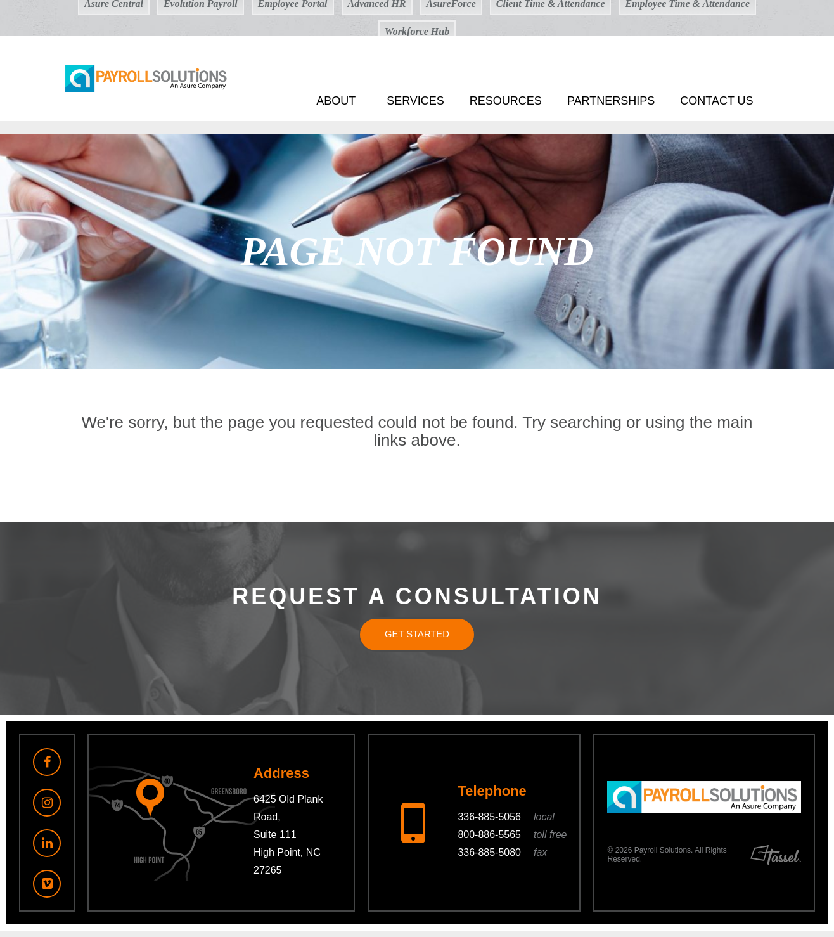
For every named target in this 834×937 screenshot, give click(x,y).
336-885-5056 (506, 823)
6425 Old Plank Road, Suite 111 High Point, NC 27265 (288, 841)
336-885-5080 (502, 859)
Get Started (417, 637)
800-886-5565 (512, 841)
